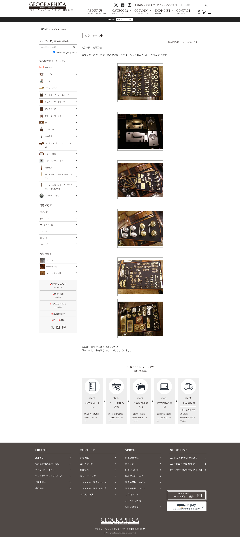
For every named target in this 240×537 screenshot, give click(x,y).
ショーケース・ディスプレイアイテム (59, 176)
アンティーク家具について (93, 482)
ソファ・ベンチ (51, 88)
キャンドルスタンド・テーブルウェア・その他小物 (59, 186)
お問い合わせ (132, 506)
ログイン (129, 463)
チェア (48, 81)
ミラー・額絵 (50, 154)
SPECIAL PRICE (58, 305)
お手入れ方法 (87, 494)
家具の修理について (135, 488)
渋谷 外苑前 (182, 464)
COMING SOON (58, 285)
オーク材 (49, 260)
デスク (48, 122)
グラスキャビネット (53, 116)
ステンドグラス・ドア (54, 161)
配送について (132, 469)
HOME (44, 29)
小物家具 (48, 136)
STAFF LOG (57, 319)
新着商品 (48, 67)
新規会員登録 (58, 313)
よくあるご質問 (169, 5)
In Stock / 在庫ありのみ (66, 53)
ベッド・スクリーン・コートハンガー (59, 144)
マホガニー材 (51, 266)
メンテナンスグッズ (53, 195)
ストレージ (44, 231)
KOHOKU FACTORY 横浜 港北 (186, 470)
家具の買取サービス (135, 482)
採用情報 (39, 488)
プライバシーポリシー (46, 469)
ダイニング (44, 218)
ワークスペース (46, 225)
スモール (43, 238)
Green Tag (58, 295)
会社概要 (39, 457)
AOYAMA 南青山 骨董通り (184, 457)
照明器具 (48, 167)
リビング (43, 212)
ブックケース (50, 109)
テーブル (48, 74)
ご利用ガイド (152, 5)
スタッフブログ (88, 476)
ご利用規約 (40, 482)
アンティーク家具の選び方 (93, 488)
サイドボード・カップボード (57, 95)
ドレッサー (49, 129)
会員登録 (139, 5)
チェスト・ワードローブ (55, 102)
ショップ (43, 244)
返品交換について (134, 476)
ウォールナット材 (53, 273)
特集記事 (84, 469)
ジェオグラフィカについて (48, 476)
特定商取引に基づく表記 (47, 463)
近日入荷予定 (87, 463)
